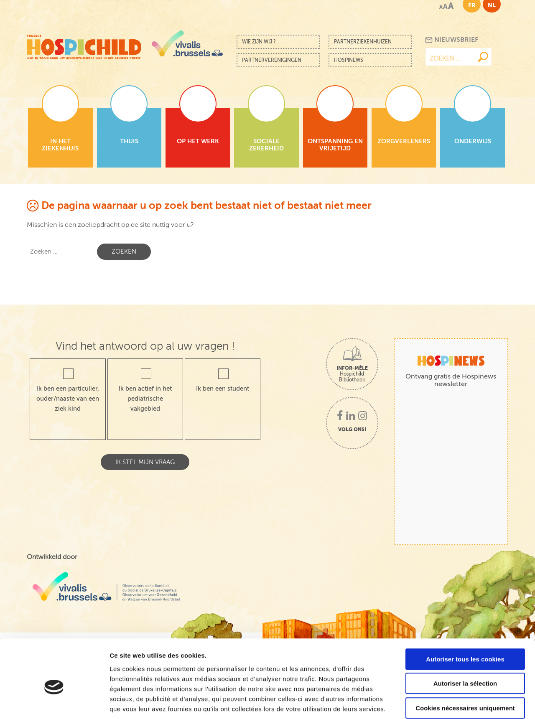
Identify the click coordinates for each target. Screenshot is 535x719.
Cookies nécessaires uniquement (465, 665)
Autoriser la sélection (465, 641)
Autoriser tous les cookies (465, 616)
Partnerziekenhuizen (363, 42)
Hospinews (348, 60)
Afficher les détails (460, 702)
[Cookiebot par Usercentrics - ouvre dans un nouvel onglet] (54, 702)
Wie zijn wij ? (259, 42)
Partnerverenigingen (271, 60)
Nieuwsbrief (451, 40)
